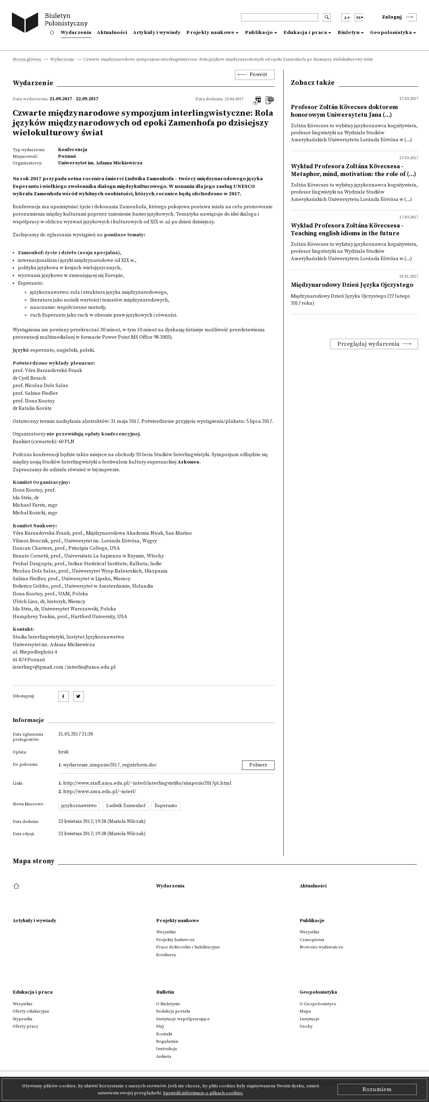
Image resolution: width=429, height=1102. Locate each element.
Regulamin (167, 1041)
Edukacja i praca (305, 32)
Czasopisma (312, 939)
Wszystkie (166, 932)
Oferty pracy (25, 1026)
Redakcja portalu (173, 1011)
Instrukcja (166, 1049)
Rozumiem (377, 1089)
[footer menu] (17, 886)
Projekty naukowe (210, 32)
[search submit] (327, 17)
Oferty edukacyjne (31, 1011)
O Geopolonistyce (318, 1004)
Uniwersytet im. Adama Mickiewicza (100, 163)
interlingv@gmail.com (38, 667)
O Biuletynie (168, 1004)
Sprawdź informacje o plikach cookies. (203, 1093)
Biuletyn (348, 32)
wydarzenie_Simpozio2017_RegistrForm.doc (110, 765)
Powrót (258, 75)
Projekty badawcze (175, 939)
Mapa (305, 1011)
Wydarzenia (76, 32)
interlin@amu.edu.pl (91, 667)
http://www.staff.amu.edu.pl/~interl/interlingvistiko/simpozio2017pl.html (147, 783)
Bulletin (165, 992)
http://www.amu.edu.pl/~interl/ (99, 792)
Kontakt (164, 1034)
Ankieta (163, 1056)
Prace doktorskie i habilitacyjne (188, 947)
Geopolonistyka (391, 32)
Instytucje (310, 1019)
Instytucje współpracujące (183, 1019)
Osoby (306, 1026)
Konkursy (166, 955)
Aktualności (112, 32)
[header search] (279, 17)
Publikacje (259, 32)
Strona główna (27, 60)
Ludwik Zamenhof (126, 806)
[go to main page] (51, 24)
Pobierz (258, 765)
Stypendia (22, 1019)
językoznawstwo (79, 806)
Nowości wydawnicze (321, 947)
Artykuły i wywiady (157, 32)
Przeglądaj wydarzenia (368, 343)
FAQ (160, 1026)
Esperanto (166, 806)
